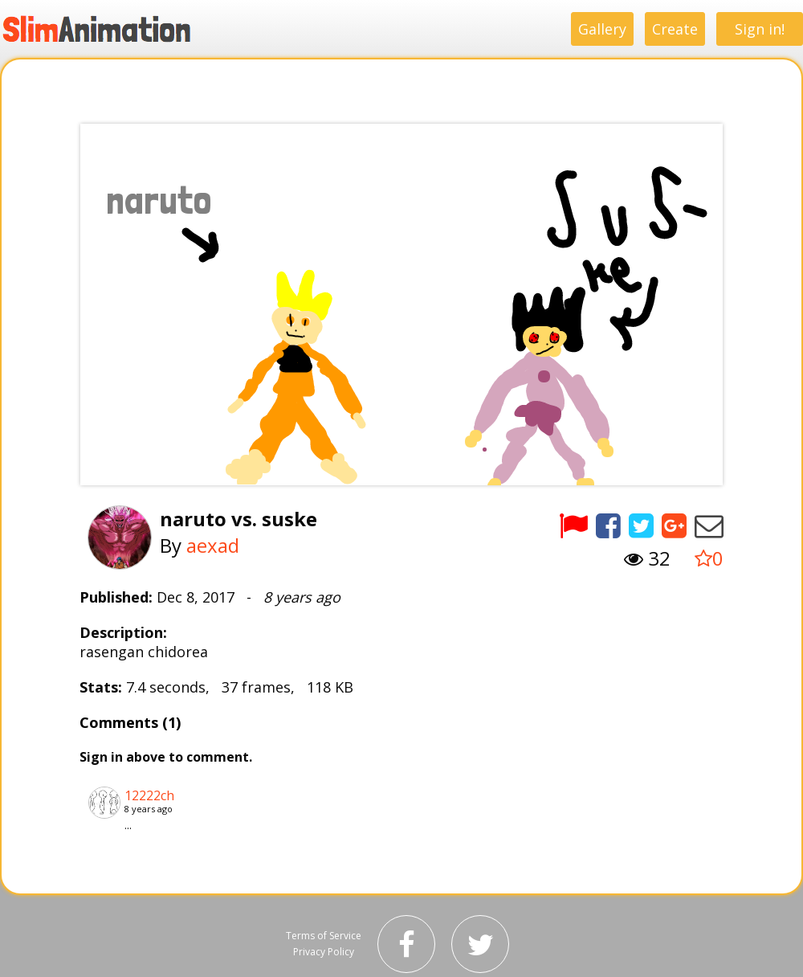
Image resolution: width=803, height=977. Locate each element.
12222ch (149, 795)
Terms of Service (323, 935)
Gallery (602, 29)
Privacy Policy (323, 952)
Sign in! (760, 29)
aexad (212, 545)
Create (675, 29)
